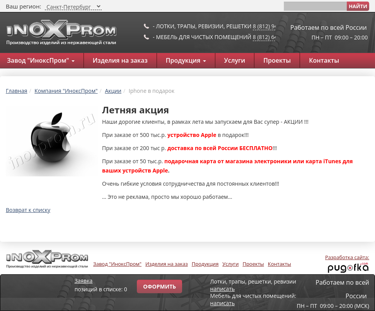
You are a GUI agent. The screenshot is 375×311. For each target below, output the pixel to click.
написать (222, 288)
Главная (16, 90)
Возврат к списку (28, 210)
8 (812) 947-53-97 (275, 26)
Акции (113, 90)
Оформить (159, 286)
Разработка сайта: (347, 257)
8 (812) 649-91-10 (275, 37)
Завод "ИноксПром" (117, 263)
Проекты (277, 60)
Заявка (84, 280)
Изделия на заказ (120, 60)
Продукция (186, 60)
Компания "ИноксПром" (65, 90)
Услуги (234, 60)
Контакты (324, 60)
